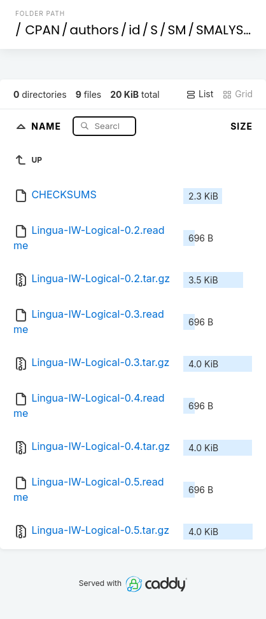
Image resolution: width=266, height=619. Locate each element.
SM (176, 30)
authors (94, 30)
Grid (237, 94)
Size (241, 126)
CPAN (42, 30)
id (134, 30)
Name (47, 125)
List (199, 94)
